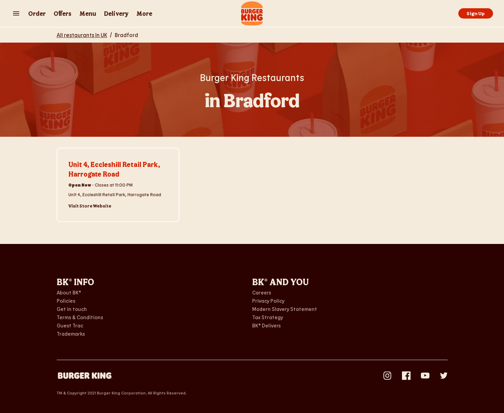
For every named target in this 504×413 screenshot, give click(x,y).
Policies (66, 301)
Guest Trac (70, 325)
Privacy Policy (268, 301)
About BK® (69, 292)
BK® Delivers (266, 325)
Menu (87, 13)
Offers (62, 13)
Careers (261, 292)
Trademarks (71, 334)
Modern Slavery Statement (284, 309)
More (144, 13)
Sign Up (476, 13)
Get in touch (72, 309)
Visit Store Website (89, 206)
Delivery (116, 13)
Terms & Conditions (80, 317)
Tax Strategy (267, 317)
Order (37, 13)
